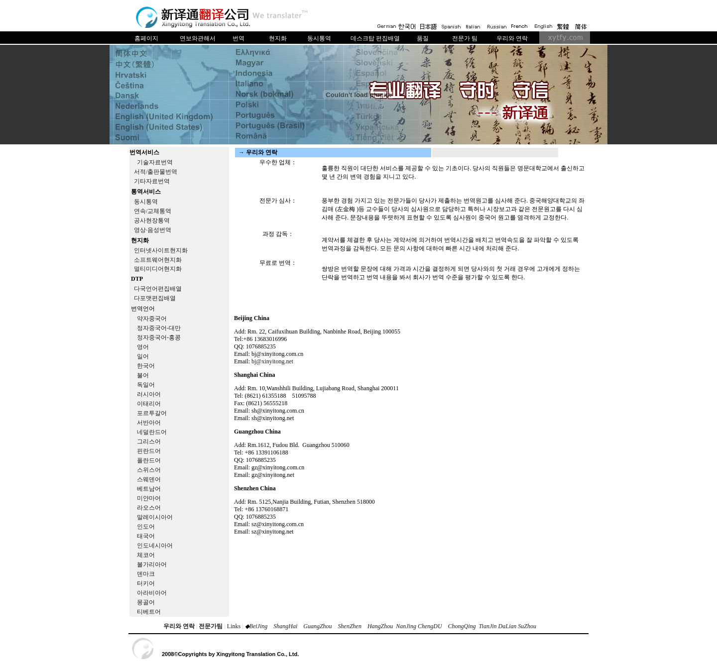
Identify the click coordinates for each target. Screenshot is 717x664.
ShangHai (285, 626)
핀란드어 (149, 450)
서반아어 (149, 422)
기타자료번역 (152, 181)
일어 (143, 356)
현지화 (278, 38)
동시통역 (319, 38)
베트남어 (149, 488)
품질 (423, 38)
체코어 (146, 555)
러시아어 (149, 394)
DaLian (507, 626)
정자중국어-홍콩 (159, 337)
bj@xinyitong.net (272, 361)
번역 (238, 38)
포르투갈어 (152, 413)
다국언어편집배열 (158, 288)
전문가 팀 (465, 38)
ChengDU (430, 626)
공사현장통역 (152, 220)
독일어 (146, 384)
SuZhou (527, 626)
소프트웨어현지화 (158, 259)
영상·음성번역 (152, 229)
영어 (143, 346)
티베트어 (149, 611)
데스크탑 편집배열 (375, 38)
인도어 (146, 526)
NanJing (406, 626)
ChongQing (462, 626)
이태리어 (149, 403)
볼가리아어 (152, 564)
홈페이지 (146, 38)
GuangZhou (317, 626)
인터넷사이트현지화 (161, 250)
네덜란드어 (152, 432)
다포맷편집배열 (155, 298)
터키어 (146, 583)
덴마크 (146, 573)
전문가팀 (211, 626)
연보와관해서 (198, 38)
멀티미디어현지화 (158, 268)
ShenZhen (349, 626)
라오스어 (149, 507)
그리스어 (149, 441)
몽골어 (146, 602)
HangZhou (380, 626)
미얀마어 (149, 498)
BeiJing (258, 626)
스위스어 (149, 469)
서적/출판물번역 (155, 171)
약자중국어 (152, 318)
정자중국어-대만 (159, 328)
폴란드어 (149, 460)
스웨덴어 (149, 479)
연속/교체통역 (152, 211)
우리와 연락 (512, 38)
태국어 (146, 536)
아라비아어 (152, 592)
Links (233, 626)
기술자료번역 (155, 162)
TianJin (488, 626)
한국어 (146, 365)
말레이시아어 (155, 517)
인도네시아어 (155, 545)
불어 (143, 375)
